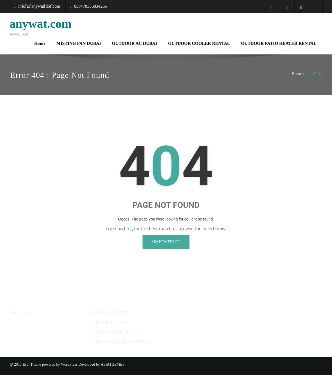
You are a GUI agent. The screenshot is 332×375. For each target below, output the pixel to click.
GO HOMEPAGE (166, 242)
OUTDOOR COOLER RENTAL (199, 43)
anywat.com (41, 24)
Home (39, 43)
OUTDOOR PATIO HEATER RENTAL (279, 43)
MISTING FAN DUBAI (78, 43)
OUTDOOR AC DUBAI (134, 43)
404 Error (315, 73)
